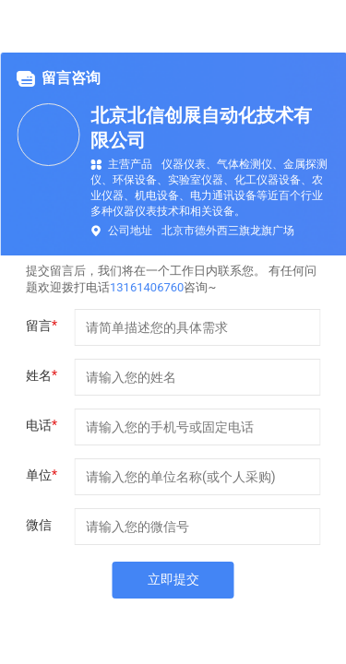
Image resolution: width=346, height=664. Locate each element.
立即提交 (173, 579)
